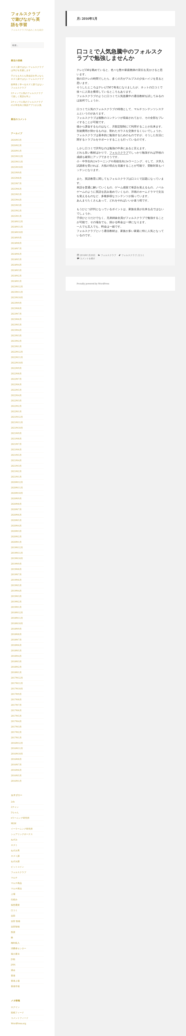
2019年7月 (16, 574)
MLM (13, 823)
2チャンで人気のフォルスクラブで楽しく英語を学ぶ (27, 95)
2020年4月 (16, 525)
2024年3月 (16, 270)
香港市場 (15, 986)
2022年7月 (16, 379)
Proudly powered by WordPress (93, 283)
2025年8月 (16, 177)
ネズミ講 (15, 855)
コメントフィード (19, 1018)
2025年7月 (16, 183)
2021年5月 (16, 454)
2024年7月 (16, 248)
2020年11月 (17, 487)
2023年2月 (16, 340)
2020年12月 (17, 482)
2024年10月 (17, 232)
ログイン (15, 1007)
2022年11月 (17, 357)
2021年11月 (17, 422)
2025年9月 (16, 172)
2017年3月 (16, 726)
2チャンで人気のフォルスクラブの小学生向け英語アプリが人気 (27, 103)
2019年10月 (17, 558)
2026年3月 (16, 139)
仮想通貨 (15, 904)
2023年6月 (16, 319)
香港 (13, 975)
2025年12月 (17, 156)
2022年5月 (16, 389)
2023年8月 (16, 308)
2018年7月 (16, 639)
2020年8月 (16, 503)
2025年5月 (16, 194)
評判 (13, 964)
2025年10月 (17, 167)
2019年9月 (16, 563)
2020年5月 (16, 520)
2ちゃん (15, 812)
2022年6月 (16, 384)
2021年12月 (17, 416)
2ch (13, 801)
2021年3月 (16, 465)
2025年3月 (16, 205)
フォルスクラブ (18, 872)
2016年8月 (16, 759)
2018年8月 (16, 634)
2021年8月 (16, 438)
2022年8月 (16, 373)
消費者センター (18, 948)
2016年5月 (16, 775)
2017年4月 (16, 721)
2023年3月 (16, 335)
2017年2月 (16, 732)
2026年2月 (16, 145)
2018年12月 (17, 612)
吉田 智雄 (15, 921)
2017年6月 (16, 710)
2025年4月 (16, 199)
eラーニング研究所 (20, 817)
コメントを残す (87, 258)
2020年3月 (16, 531)
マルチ (14, 877)
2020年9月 (16, 498)
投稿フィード (17, 1012)
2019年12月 (17, 547)
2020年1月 (16, 541)
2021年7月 (16, 444)
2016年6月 (16, 770)
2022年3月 (16, 400)
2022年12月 (17, 351)
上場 (13, 894)
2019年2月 (16, 601)
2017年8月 (16, 699)
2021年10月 (17, 427)
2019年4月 (16, 590)
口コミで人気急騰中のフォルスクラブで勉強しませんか (120, 54)
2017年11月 (17, 683)
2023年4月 (16, 330)
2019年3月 (16, 596)
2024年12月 (17, 221)
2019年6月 (16, 579)
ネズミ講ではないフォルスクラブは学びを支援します (27, 68)
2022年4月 (16, 395)
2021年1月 (16, 476)
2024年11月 (17, 226)
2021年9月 (16, 433)
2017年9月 (16, 694)
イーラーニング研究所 (22, 828)
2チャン (15, 806)
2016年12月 (17, 743)
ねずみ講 (15, 861)
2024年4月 (16, 264)
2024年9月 (16, 237)
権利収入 (15, 942)
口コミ (14, 910)
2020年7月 (16, 509)
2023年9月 (16, 302)
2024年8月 (16, 243)
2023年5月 (16, 324)
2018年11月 (17, 617)
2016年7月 (16, 764)
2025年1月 (16, 216)
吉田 (13, 915)
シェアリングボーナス (22, 834)
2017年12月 (17, 677)
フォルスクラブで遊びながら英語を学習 (25, 19)
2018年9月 (16, 628)
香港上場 (15, 980)
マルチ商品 (16, 883)
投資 (13, 932)
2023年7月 (16, 313)
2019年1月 (16, 607)
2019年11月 (17, 552)
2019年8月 (16, 569)
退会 (13, 970)
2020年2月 (16, 536)
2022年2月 (16, 406)
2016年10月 (17, 753)
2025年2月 (16, 210)
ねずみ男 (15, 850)
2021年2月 (16, 471)
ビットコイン (17, 866)
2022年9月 (16, 368)
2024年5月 (16, 259)
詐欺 (13, 959)
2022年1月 (16, 411)
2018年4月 (16, 655)
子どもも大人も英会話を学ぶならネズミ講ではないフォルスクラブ (27, 77)
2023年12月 (17, 286)
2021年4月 (16, 460)
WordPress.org (18, 1023)
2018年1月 (16, 672)
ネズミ (14, 845)
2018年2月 (16, 666)
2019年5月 (16, 585)
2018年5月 (16, 650)
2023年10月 (17, 297)
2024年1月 (16, 281)
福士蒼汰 (15, 953)
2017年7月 (16, 704)
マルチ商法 (16, 888)
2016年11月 (17, 748)
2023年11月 (17, 291)
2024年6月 (16, 253)
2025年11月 (17, 161)
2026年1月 (16, 150)
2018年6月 (16, 645)
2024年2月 (16, 275)
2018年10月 (17, 623)
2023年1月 (16, 346)
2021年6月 (16, 449)
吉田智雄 (15, 926)
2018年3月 (16, 661)
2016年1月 (16, 780)
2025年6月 (16, 188)
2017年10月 (17, 688)
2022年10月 (17, 362)
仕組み (14, 899)
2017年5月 (16, 715)
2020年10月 (17, 493)
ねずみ (14, 839)
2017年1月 (16, 737)
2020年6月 (16, 514)
